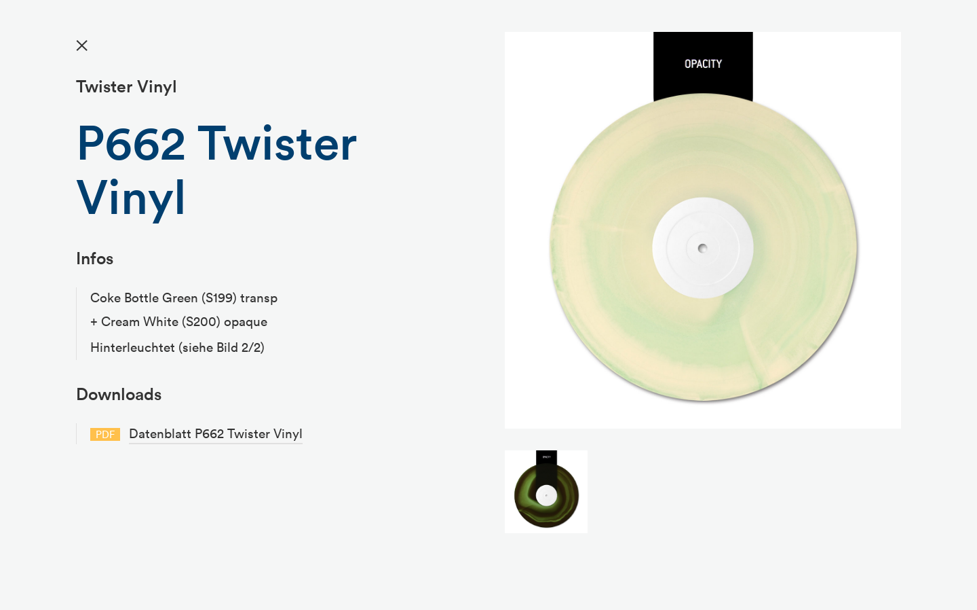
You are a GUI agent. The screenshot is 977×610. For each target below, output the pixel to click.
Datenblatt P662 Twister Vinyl (216, 433)
